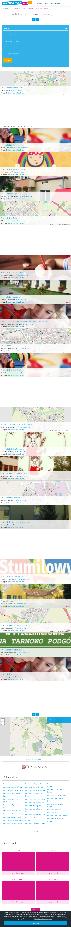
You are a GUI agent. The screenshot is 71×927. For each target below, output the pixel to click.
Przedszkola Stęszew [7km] (34, 800)
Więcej (35, 907)
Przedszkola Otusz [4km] (12, 814)
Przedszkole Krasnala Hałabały (14, 169)
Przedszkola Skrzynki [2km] (13, 811)
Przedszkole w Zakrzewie (11, 218)
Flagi (18, 847)
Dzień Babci (53, 876)
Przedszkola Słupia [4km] (34, 781)
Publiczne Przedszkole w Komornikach (17, 424)
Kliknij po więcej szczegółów (43, 919)
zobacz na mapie (16, 90)
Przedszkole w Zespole (10, 497)
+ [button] (3, 720)
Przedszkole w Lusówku (11, 297)
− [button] (3, 723)
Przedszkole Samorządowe (12, 87)
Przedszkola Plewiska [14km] (57, 792)
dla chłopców (18, 876)
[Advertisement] (35, 109)
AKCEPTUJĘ (35, 923)
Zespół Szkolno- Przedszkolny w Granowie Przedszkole (24, 321)
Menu (68, 3)
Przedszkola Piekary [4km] (12, 821)
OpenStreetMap (60, 94)
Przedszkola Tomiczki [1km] (13, 787)
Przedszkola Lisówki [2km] (12, 808)
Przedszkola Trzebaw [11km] (35, 812)
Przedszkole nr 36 (8, 674)
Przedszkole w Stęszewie (11, 193)
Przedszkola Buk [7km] (33, 803)
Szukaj (7, 60)
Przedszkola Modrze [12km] (35, 821)
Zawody (52, 847)
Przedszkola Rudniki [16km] (57, 813)
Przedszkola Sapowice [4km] (13, 817)
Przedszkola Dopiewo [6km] (35, 796)
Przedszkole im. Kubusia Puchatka (15, 625)
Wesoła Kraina (7, 601)
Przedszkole (6, 345)
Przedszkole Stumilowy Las (12, 576)
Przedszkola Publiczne (16, 93)
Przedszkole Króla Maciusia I (13, 449)
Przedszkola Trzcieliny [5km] (35, 787)
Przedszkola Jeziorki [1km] (12, 781)
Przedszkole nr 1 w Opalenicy (13, 370)
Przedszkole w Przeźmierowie (13, 649)
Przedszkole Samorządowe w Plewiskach (18, 522)
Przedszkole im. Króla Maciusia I (14, 473)
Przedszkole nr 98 (8, 145)
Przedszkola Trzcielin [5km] (34, 784)
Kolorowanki (10, 840)
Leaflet (52, 94)
